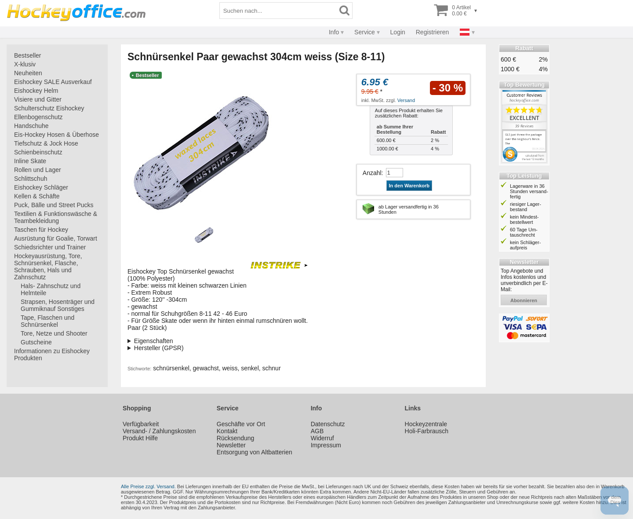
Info (334, 32)
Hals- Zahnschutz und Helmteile (50, 289)
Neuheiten (28, 73)
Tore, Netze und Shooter (54, 333)
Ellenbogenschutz (38, 117)
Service (364, 32)
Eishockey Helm (36, 90)
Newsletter (231, 445)
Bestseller (27, 55)
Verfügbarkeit (141, 424)
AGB (317, 431)
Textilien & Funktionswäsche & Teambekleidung (55, 217)
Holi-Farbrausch (427, 431)
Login (397, 32)
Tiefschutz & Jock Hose (46, 143)
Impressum (326, 445)
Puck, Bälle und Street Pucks (54, 204)
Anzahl (372, 172)
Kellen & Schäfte (37, 196)
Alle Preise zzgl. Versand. (148, 486)
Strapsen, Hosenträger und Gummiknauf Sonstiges (58, 305)
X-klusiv (25, 64)
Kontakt (227, 431)
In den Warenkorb (409, 185)
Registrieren (432, 32)
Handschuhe (31, 125)
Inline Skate (30, 160)
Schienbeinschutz (38, 152)
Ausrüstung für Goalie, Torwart (55, 238)
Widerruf (322, 438)
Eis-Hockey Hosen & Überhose (56, 134)
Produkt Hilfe (140, 438)
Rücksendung (236, 438)
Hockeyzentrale (426, 424)
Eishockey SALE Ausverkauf (53, 81)
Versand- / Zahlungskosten (159, 431)
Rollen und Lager (37, 169)
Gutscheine (36, 342)
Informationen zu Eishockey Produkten (52, 354)
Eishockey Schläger (41, 187)
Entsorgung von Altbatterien (254, 452)
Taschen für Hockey (41, 229)
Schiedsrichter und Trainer (50, 247)
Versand (406, 100)
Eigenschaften (153, 340)
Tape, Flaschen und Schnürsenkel (47, 321)
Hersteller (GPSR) (159, 347)
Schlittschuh (30, 178)
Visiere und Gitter (38, 99)
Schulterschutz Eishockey (49, 108)
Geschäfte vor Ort (241, 424)
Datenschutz (328, 424)
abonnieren (523, 300)
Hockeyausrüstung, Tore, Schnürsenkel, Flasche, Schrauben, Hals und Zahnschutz (48, 266)
